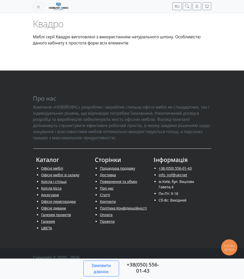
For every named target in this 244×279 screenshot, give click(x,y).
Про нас (107, 188)
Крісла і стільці (54, 181)
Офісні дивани (53, 208)
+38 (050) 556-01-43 (175, 168)
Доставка (108, 174)
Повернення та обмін (118, 181)
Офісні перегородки (58, 201)
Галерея (48, 221)
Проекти (107, 221)
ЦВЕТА (46, 228)
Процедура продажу (117, 168)
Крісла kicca (51, 188)
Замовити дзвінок (101, 268)
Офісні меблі (52, 168)
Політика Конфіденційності (123, 208)
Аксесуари (50, 194)
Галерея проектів (56, 214)
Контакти (108, 201)
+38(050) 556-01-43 (142, 267)
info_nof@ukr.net (173, 174)
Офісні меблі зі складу (60, 174)
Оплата (106, 214)
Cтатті (105, 194)
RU (177, 6)
